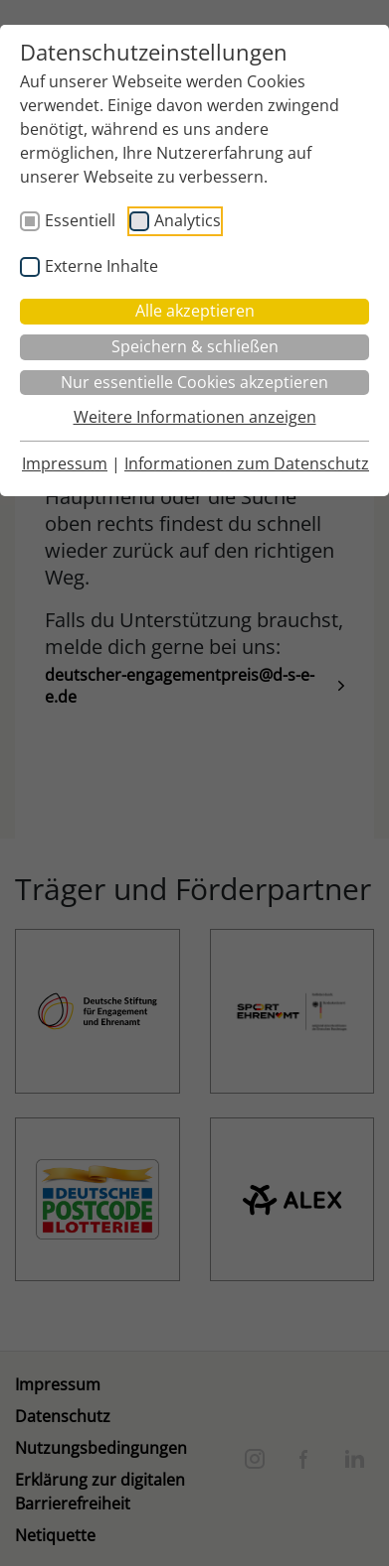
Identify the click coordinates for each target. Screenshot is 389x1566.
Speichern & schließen (195, 346)
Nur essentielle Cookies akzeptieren (194, 382)
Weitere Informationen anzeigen (195, 417)
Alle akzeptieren (195, 311)
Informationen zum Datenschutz (246, 463)
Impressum (64, 463)
